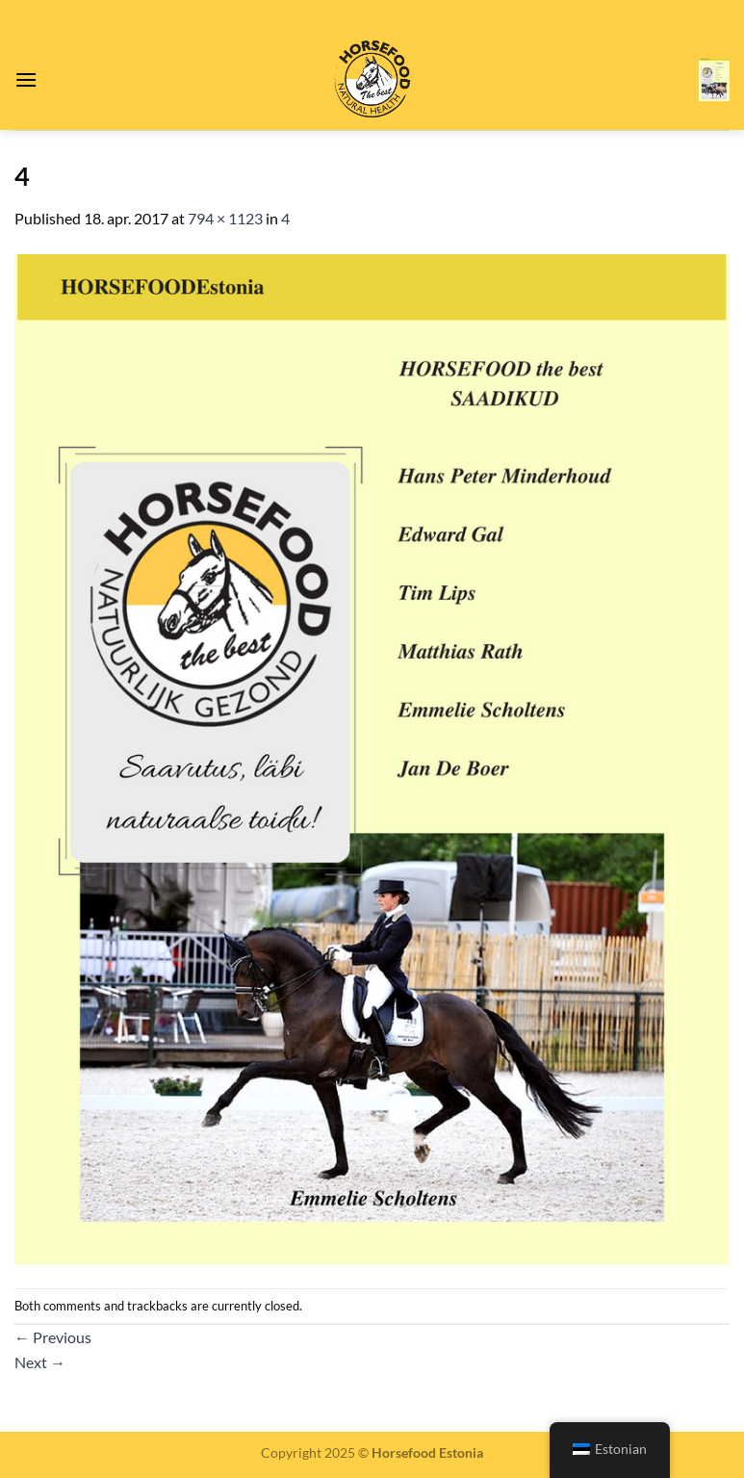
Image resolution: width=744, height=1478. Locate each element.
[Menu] (26, 79)
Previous (52, 1337)
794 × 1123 (225, 218)
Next (39, 1362)
